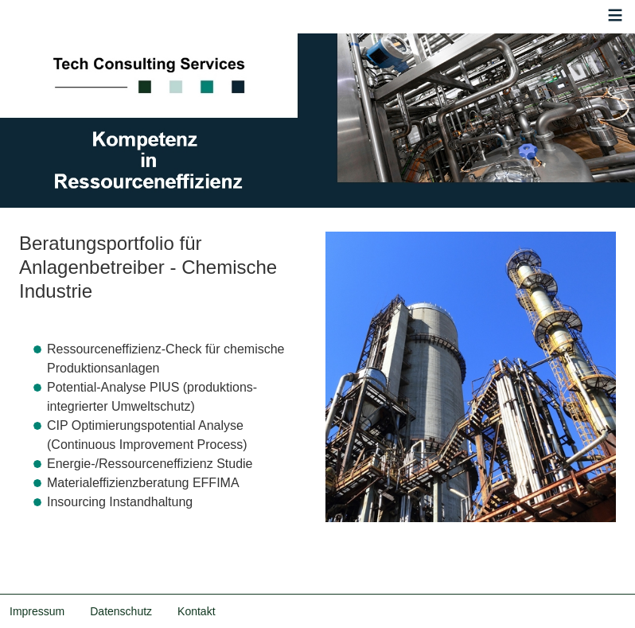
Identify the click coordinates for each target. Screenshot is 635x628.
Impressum (37, 611)
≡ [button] (615, 16)
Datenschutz (121, 611)
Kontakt (196, 611)
